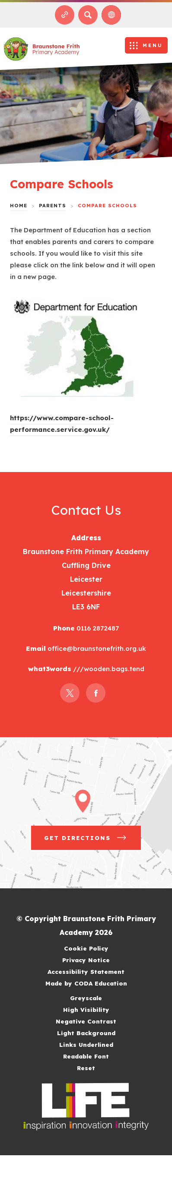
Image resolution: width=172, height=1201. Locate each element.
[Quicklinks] (64, 15)
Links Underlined (86, 1044)
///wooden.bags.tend (107, 669)
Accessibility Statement (86, 971)
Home (18, 206)
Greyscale (86, 997)
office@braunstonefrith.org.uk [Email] (96, 648)
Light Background (86, 1032)
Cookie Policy (86, 948)
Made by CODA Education (97, 983)
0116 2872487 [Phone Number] (97, 628)
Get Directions (92, 841)
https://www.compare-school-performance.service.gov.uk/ (62, 425)
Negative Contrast (86, 1021)
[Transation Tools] (111, 15)
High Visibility (86, 1009)
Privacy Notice (86, 959)
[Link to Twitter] (70, 693)
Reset (86, 1067)
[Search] (88, 15)
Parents (52, 206)
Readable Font (86, 1056)
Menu (153, 45)
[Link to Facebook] (95, 693)
